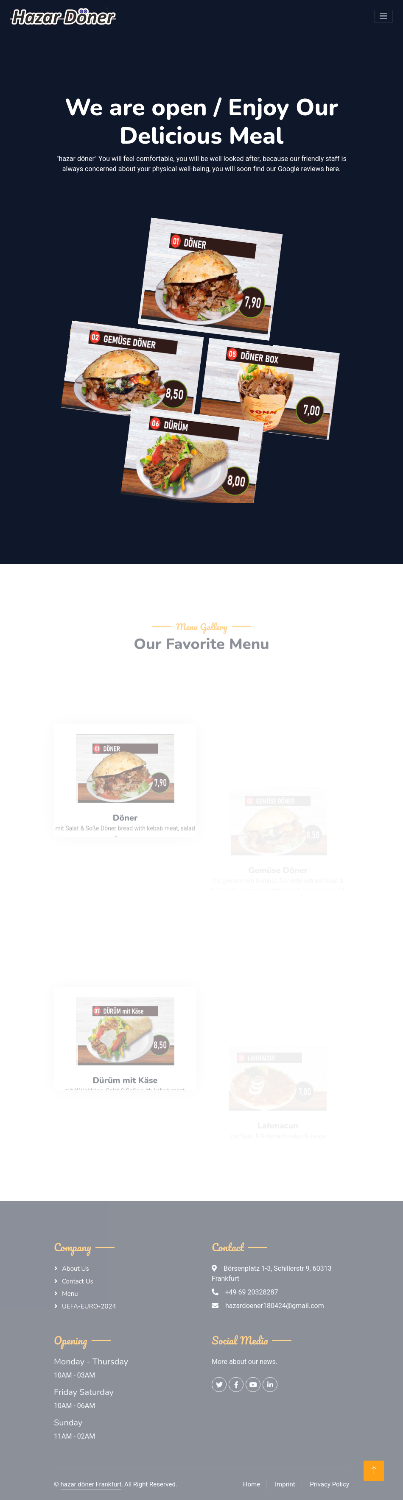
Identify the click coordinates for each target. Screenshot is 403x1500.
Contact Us (77, 1281)
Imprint (285, 1484)
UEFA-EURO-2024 (89, 1306)
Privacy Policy (329, 1484)
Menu (70, 1293)
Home (251, 1484)
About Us (75, 1268)
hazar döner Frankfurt (91, 1484)
